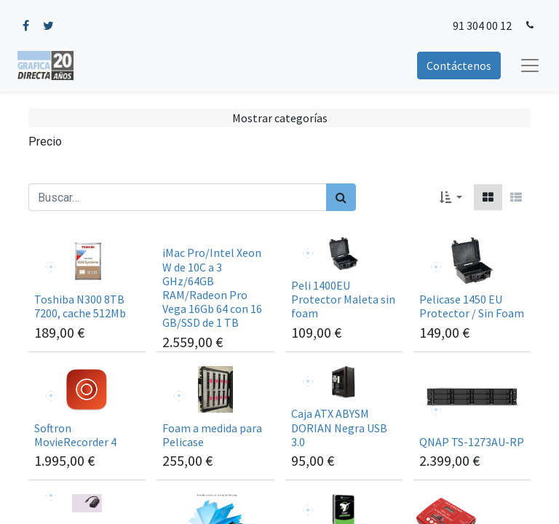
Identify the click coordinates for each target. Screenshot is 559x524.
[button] (451, 197)
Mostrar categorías (280, 118)
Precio (45, 141)
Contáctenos (459, 65)
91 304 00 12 (482, 25)
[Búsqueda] (341, 197)
